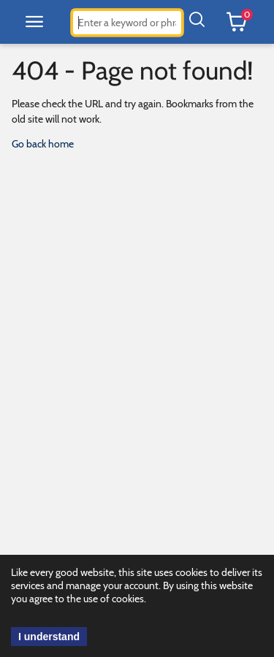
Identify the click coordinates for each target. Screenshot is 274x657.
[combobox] (127, 22)
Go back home (43, 143)
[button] (34, 22)
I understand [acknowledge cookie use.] (49, 636)
